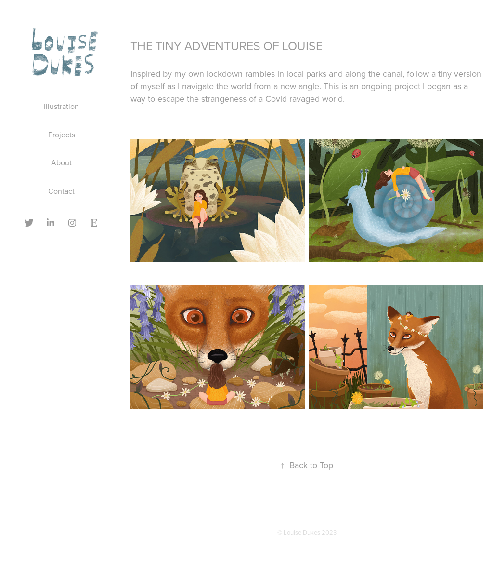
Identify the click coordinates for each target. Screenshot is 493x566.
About (61, 162)
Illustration (61, 106)
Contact (61, 191)
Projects (61, 134)
